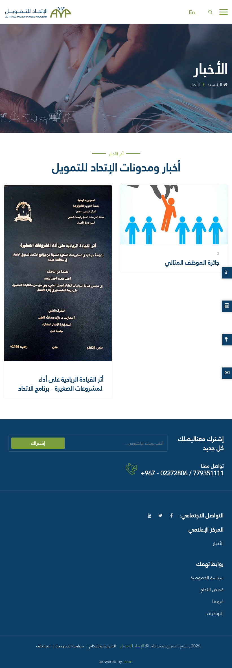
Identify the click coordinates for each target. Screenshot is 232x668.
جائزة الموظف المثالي (192, 262)
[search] (210, 11)
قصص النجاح (212, 590)
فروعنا (218, 601)
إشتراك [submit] (38, 443)
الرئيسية (218, 85)
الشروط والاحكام (102, 646)
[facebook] (171, 515)
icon (128, 661)
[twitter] (160, 515)
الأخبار (218, 543)
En (192, 12)
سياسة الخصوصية (207, 578)
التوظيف (215, 613)
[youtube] (149, 515)
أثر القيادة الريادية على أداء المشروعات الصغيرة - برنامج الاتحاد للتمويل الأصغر (60, 388)
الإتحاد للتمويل (132, 646)
